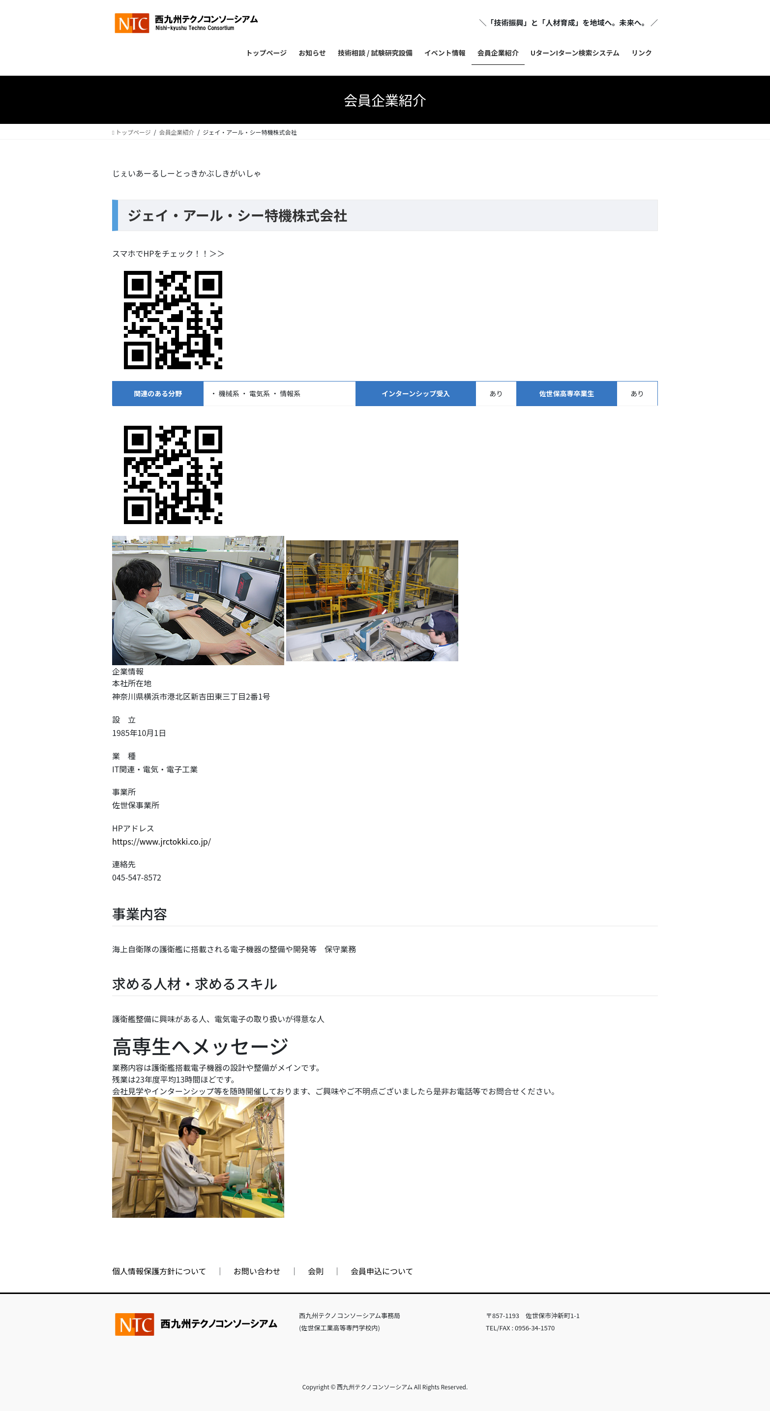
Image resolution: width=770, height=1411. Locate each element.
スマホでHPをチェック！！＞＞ (168, 253)
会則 (316, 1271)
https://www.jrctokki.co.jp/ (161, 841)
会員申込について (382, 1271)
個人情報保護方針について (159, 1271)
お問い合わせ (257, 1271)
